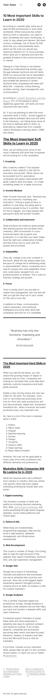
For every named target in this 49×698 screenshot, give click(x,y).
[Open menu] (20, 4)
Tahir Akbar (9, 4)
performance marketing (26, 507)
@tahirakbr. (11, 655)
